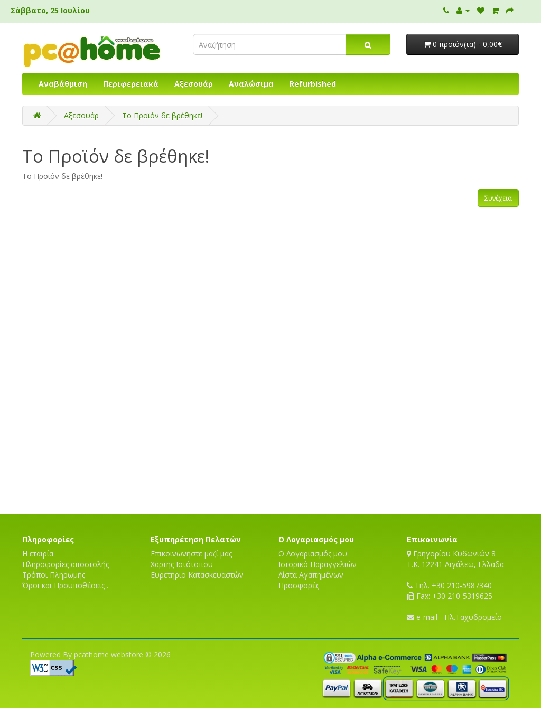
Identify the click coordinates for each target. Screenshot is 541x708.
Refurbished (313, 84)
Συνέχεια (498, 198)
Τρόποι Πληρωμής (53, 575)
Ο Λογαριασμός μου (312, 554)
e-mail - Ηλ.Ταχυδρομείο (454, 617)
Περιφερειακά (130, 84)
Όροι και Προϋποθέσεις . (65, 585)
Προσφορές (298, 585)
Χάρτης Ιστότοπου (182, 564)
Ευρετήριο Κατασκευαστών (197, 575)
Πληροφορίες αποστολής (65, 564)
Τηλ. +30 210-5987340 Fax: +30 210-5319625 (449, 590)
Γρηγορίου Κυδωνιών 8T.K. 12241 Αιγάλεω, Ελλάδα (455, 559)
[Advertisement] (270, 477)
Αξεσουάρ (193, 84)
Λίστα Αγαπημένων (310, 575)
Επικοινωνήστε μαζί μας (191, 554)
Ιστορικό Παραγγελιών (317, 564)
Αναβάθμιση (63, 84)
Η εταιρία (37, 554)
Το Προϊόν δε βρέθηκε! (162, 115)
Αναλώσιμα (251, 84)
